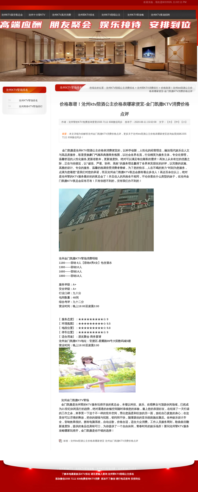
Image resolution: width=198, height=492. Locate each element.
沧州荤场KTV (66, 468)
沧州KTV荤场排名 (28, 100)
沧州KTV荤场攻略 (84, 468)
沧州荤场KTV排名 (127, 468)
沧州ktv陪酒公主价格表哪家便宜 (87, 440)
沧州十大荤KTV (37, 14)
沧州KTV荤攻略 (135, 14)
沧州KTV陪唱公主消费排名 (120, 87)
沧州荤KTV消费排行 (147, 87)
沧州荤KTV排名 (86, 14)
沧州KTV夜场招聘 (160, 14)
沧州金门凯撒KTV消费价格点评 (121, 440)
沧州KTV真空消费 (61, 14)
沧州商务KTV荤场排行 (30, 106)
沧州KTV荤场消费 (105, 468)
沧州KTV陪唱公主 (111, 14)
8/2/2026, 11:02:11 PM (174, 2)
